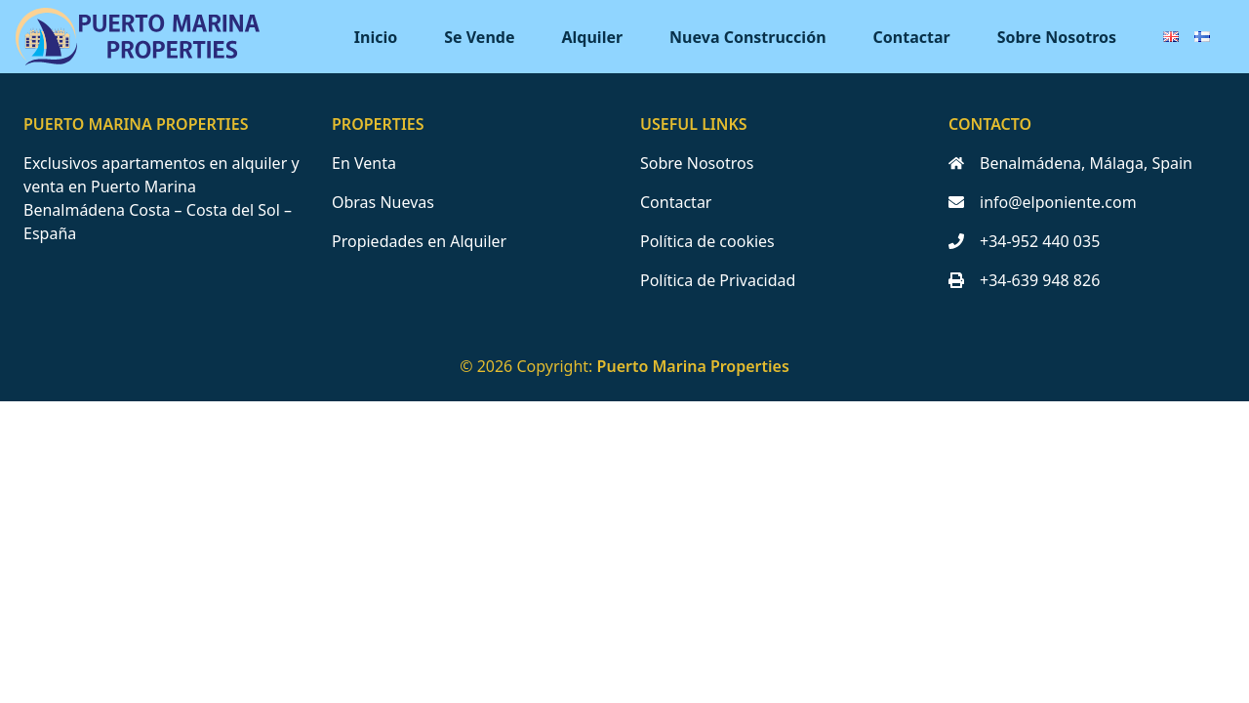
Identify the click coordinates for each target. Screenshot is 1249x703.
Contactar (911, 37)
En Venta (364, 163)
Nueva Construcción (747, 37)
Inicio (375, 37)
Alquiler (593, 37)
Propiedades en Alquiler (419, 241)
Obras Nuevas (383, 202)
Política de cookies (707, 241)
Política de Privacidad (717, 280)
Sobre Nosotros (1056, 37)
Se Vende (479, 37)
